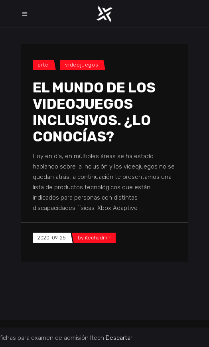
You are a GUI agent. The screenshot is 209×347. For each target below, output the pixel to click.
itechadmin (98, 238)
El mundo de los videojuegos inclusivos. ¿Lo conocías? (94, 112)
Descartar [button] (119, 337)
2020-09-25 (51, 238)
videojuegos (81, 65)
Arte (43, 65)
